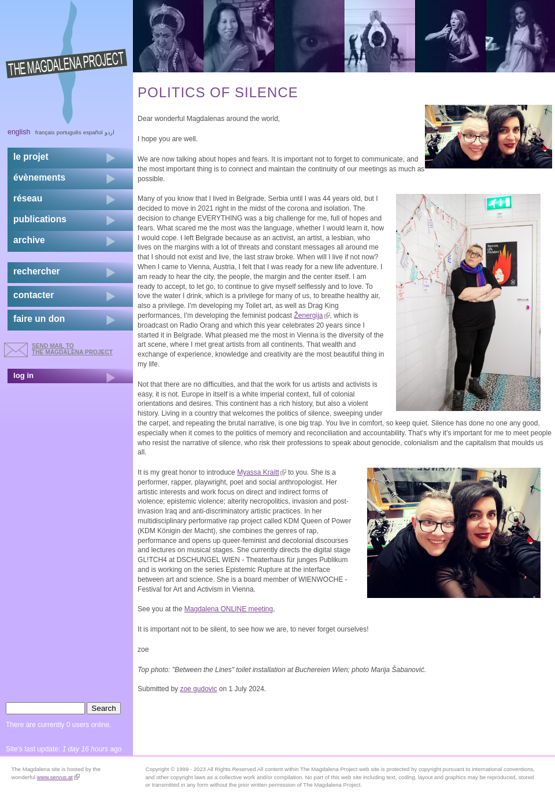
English (19, 132)
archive (29, 240)
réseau (27, 198)
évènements (39, 177)
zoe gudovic (198, 689)
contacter (33, 295)
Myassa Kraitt (261, 472)
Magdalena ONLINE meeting (228, 609)
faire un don (39, 319)
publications (39, 219)
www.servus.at (58, 777)
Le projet (31, 157)
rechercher (36, 271)
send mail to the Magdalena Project (72, 349)
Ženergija (312, 315)
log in (23, 375)
